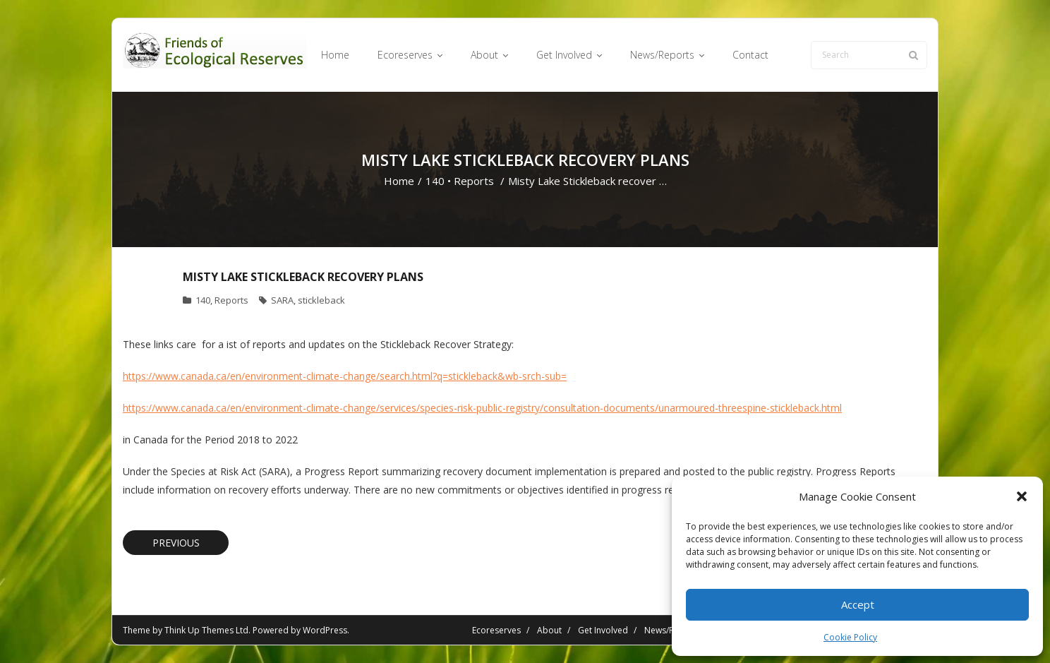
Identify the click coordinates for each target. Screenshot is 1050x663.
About (549, 630)
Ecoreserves (496, 630)
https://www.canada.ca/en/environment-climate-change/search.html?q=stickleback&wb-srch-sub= (345, 376)
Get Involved (603, 630)
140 (435, 181)
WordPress (325, 630)
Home (399, 181)
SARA (282, 300)
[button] (1022, 496)
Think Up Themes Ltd (206, 630)
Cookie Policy (850, 637)
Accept (857, 604)
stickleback (321, 300)
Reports (474, 181)
